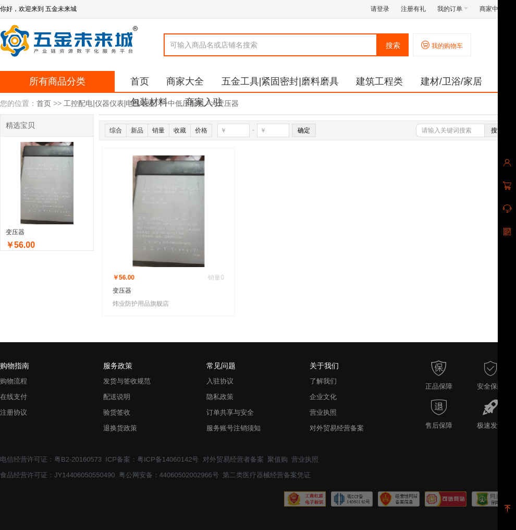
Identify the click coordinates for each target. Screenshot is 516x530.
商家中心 (495, 9)
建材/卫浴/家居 (451, 81)
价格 (201, 130)
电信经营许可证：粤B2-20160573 (51, 459)
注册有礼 (413, 9)
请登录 (380, 9)
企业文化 (323, 397)
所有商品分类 (57, 81)
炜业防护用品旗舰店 (141, 303)
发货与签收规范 (127, 381)
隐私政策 (220, 397)
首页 (139, 81)
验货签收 (116, 412)
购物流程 (13, 381)
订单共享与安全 (230, 412)
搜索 (393, 45)
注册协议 (13, 412)
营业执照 (323, 412)
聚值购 (277, 459)
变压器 (228, 103)
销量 (158, 130)
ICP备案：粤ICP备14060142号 (152, 459)
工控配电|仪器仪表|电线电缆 (109, 103)
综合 (115, 130)
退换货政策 (120, 428)
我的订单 (452, 9)
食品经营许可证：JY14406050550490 (57, 475)
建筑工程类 (379, 81)
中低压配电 (186, 103)
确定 (304, 130)
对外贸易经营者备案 (233, 459)
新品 (137, 130)
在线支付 (13, 397)
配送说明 (116, 397)
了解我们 (323, 381)
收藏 (180, 130)
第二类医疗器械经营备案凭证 (267, 475)
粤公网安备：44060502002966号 (169, 475)
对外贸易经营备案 (337, 428)
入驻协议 (220, 381)
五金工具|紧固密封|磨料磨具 (280, 81)
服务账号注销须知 (233, 428)
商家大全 (185, 81)
